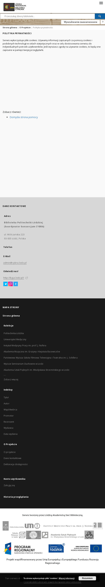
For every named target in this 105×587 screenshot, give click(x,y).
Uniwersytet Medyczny (15, 339)
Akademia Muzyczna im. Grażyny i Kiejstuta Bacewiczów (32, 351)
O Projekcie (25, 27)
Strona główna (10, 27)
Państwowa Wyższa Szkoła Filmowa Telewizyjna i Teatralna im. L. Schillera (41, 357)
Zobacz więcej (11, 379)
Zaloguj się (9, 485)
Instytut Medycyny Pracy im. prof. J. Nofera (25, 345)
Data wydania (11, 433)
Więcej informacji (67, 578)
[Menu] (101, 3)
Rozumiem (87, 578)
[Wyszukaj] (100, 16)
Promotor (9, 415)
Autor (6, 403)
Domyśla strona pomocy (24, 117)
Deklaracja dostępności (16, 464)
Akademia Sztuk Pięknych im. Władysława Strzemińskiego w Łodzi (36, 369)
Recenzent (9, 421)
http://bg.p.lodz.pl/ (13, 277)
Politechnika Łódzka (14, 333)
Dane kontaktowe (12, 458)
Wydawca (8, 427)
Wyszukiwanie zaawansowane (80, 22)
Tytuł (6, 397)
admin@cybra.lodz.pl (15, 262)
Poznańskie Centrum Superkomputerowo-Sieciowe (52, 581)
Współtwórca (10, 409)
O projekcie (10, 452)
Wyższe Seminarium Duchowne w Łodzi (23, 363)
